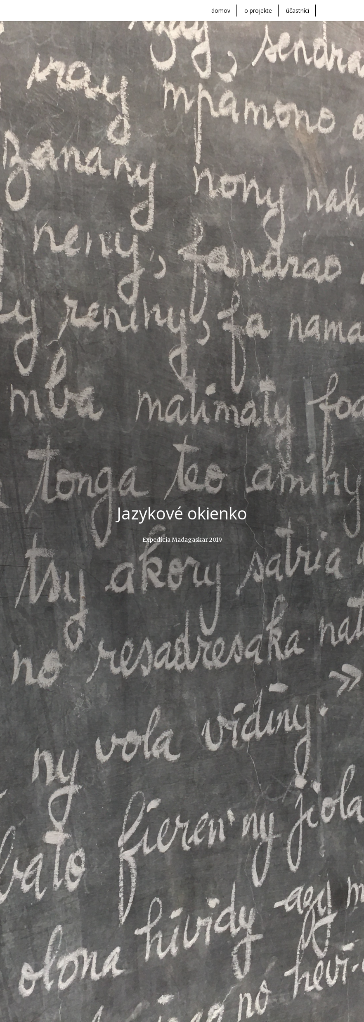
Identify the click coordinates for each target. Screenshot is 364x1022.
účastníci (297, 10)
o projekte (258, 10)
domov (220, 10)
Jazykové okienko (182, 513)
